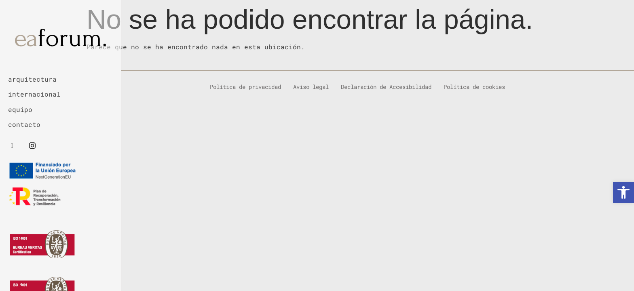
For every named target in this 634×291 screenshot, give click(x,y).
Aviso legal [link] (311, 86)
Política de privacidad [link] (245, 86)
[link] (623, 192)
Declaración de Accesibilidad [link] (386, 86)
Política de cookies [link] (474, 86)
